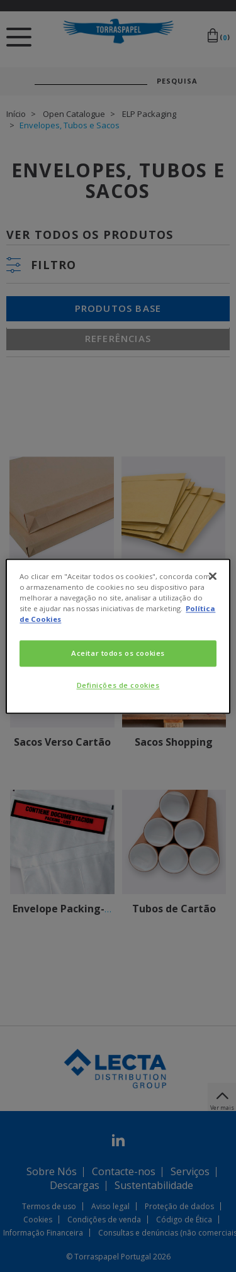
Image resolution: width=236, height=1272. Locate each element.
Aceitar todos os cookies (118, 653)
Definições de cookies (118, 685)
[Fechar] (213, 576)
